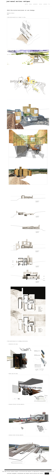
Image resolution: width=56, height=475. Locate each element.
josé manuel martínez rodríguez (18, 1)
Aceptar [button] (46, 473)
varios (40, 4)
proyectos (35, 4)
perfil (26, 4)
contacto (45, 4)
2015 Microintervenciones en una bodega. (21, 10)
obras (30, 4)
